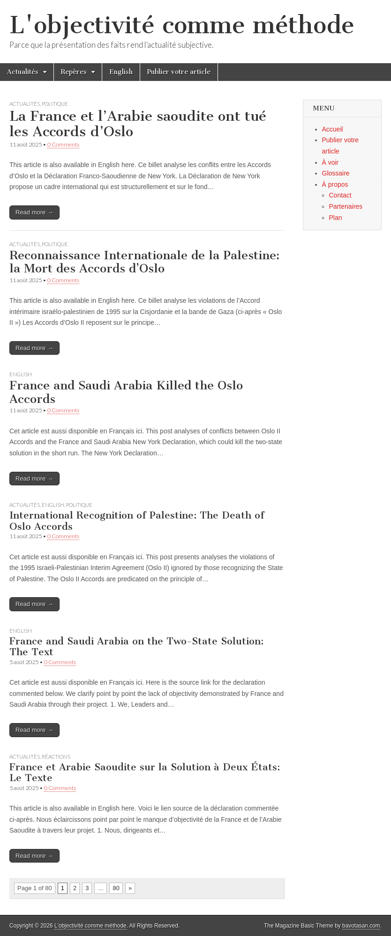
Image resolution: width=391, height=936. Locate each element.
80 (116, 888)
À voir (330, 162)
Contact (340, 195)
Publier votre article (179, 72)
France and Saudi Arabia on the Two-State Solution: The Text (136, 646)
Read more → (34, 212)
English (121, 72)
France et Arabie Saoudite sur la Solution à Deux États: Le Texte (144, 772)
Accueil (332, 129)
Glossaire (336, 173)
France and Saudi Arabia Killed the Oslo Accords (126, 392)
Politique (55, 104)
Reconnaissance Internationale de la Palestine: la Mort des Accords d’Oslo (144, 262)
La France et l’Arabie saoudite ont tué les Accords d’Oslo (137, 124)
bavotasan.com (361, 925)
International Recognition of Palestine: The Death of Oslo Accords (136, 520)
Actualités (22, 72)
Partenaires (346, 206)
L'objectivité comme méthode (181, 25)
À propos (335, 184)
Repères (74, 72)
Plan (335, 217)
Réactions (56, 756)
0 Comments (63, 144)
